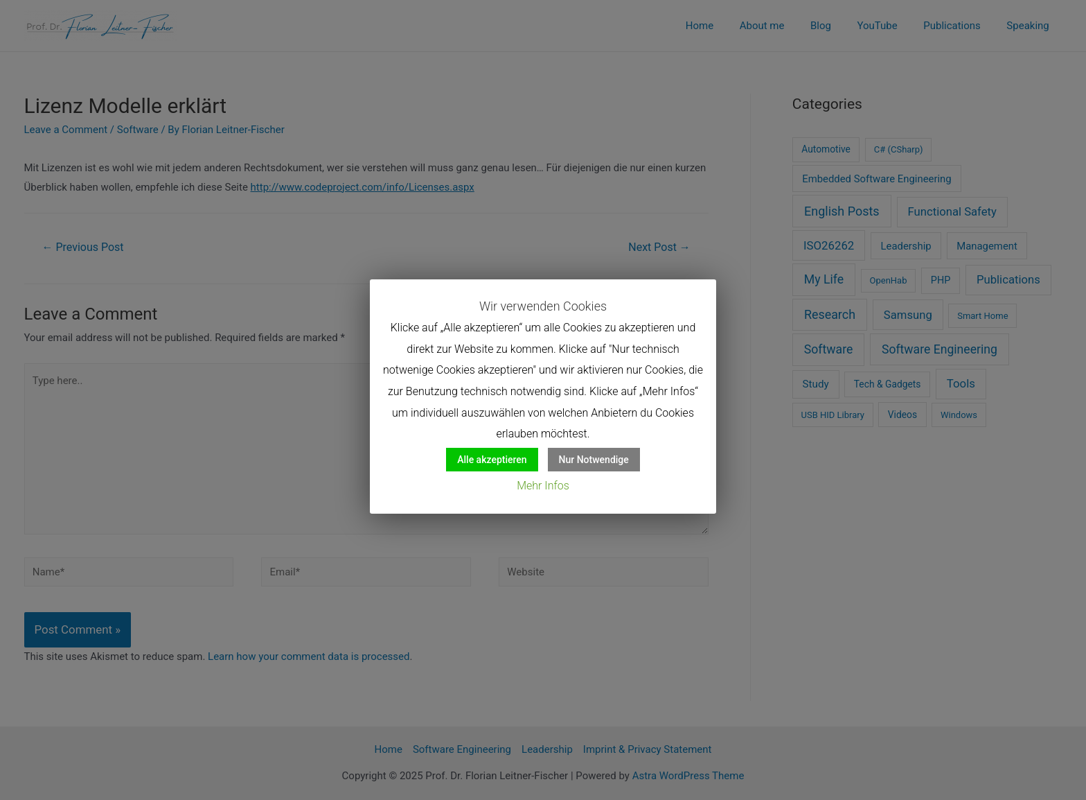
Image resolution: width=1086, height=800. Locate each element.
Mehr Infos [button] (543, 485)
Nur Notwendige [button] (594, 459)
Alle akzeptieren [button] (491, 459)
